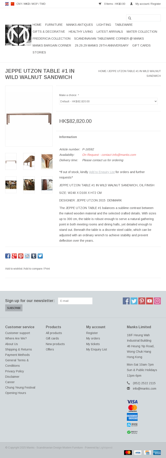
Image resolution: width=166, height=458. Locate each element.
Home (37, 24)
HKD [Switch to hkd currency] (27, 3)
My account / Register (145, 3)
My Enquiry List (96, 349)
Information (68, 137)
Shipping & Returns (18, 349)
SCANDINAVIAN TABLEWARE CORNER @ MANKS (109, 38)
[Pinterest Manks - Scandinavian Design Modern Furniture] (141, 300)
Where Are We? (16, 338)
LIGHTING (104, 24)
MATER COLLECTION (142, 31)
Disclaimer (12, 376)
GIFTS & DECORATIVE (49, 31)
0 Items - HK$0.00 (112, 3)
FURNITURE (54, 24)
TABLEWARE (124, 24)
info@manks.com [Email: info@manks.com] (144, 388)
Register (92, 333)
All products (54, 333)
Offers (50, 349)
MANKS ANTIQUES (79, 24)
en (7, 4)
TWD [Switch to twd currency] (43, 3)
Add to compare (33, 268)
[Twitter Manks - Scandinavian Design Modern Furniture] (134, 300)
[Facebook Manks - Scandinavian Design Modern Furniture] (126, 300)
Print (47, 268)
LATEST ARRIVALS (110, 31)
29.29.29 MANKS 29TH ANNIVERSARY (102, 45)
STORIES (39, 52)
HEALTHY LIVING (81, 31)
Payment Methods (17, 355)
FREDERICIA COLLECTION (51, 38)
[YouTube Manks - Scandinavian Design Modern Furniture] (149, 300)
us (12, 4)
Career (10, 382)
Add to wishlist (14, 268)
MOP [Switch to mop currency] (35, 3)
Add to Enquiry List (102, 172)
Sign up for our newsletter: (30, 301)
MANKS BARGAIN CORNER (52, 45)
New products (55, 344)
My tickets (93, 344)
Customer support (17, 333)
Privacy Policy (14, 371)
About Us (11, 344)
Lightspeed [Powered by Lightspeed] (105, 447)
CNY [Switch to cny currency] (19, 3)
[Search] (143, 17)
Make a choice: (69, 95)
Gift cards (141, 45)
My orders (93, 338)
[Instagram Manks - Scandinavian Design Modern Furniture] (157, 300)
